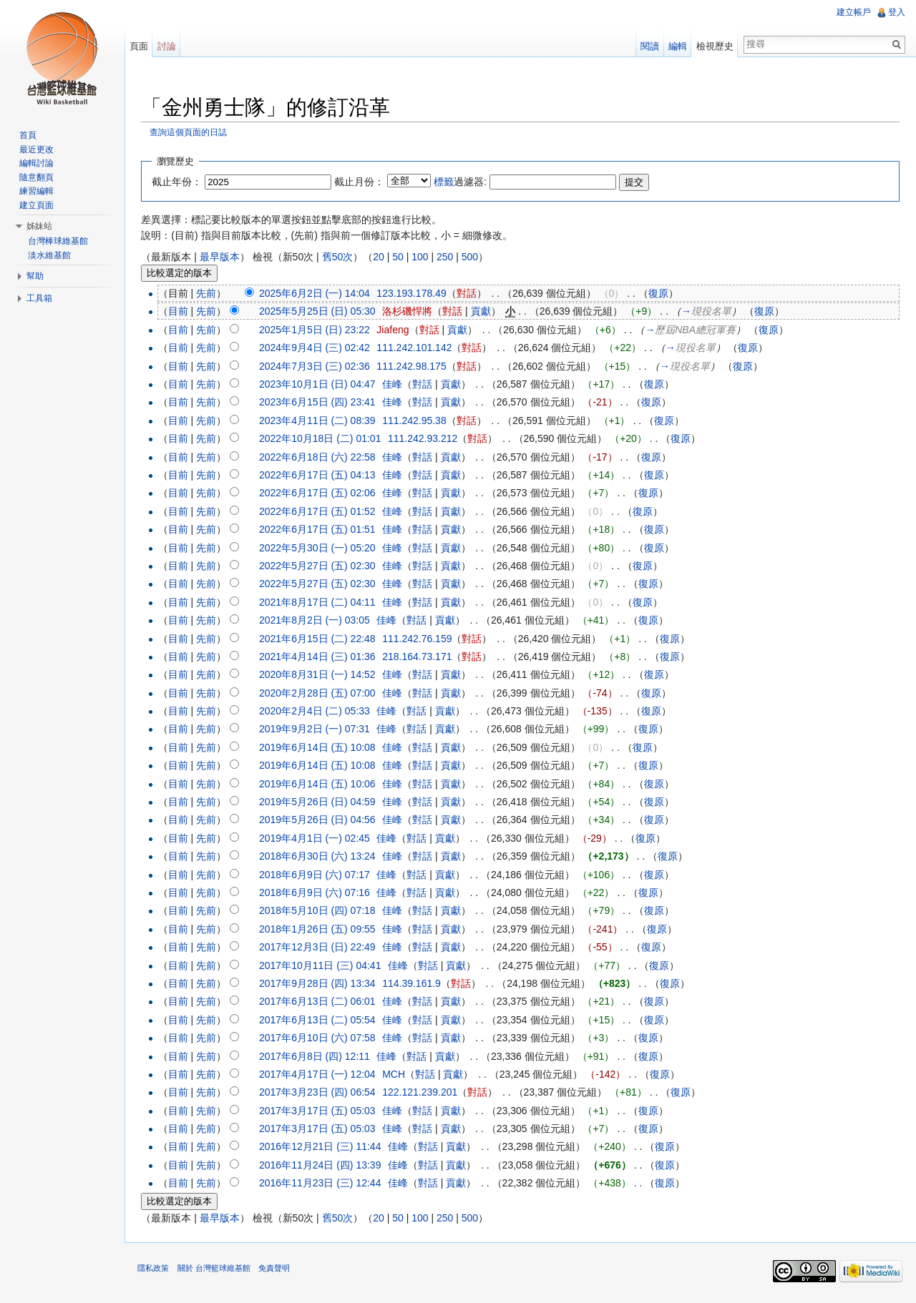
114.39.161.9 (414, 984)
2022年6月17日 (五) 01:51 (320, 530)
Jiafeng (395, 330)
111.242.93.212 (425, 439)
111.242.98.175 (414, 366)
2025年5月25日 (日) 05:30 (320, 312)
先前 (209, 294)
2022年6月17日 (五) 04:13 (320, 475)
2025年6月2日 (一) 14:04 (317, 294)
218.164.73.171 (419, 657)
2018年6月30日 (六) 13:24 (320, 856)
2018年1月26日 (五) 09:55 (320, 929)
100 (422, 256)
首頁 (27, 135)
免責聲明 (276, 1270)
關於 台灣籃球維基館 (216, 1270)
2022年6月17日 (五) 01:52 (320, 511)
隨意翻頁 (36, 177)
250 (447, 256)
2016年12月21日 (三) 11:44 (323, 1147)
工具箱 (39, 298)
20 (381, 256)
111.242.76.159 (419, 638)
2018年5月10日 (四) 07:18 (320, 911)
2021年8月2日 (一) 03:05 (317, 620)
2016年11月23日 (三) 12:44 (323, 1183)
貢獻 (483, 312)
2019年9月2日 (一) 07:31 (317, 729)
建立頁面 (36, 205)
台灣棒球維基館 (58, 241)
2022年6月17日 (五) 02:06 (320, 493)
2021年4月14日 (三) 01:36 (320, 657)
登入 (896, 12)
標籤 (447, 181)
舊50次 (340, 256)
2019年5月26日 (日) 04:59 (320, 802)
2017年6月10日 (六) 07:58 (320, 1038)
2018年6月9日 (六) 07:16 (317, 893)
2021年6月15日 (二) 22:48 (320, 638)
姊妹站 (39, 226)
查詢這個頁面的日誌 (191, 132)
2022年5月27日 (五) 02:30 (320, 566)
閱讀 (649, 46)
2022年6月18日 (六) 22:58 (320, 457)
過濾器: (463, 181)
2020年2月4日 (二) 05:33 (317, 711)
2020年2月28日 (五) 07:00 (320, 693)
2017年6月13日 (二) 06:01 (320, 1002)
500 (472, 256)
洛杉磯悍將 (410, 312)
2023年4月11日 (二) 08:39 (320, 420)
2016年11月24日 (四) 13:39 (323, 1165)
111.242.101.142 (416, 348)
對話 (469, 294)
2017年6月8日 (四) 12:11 (317, 1056)
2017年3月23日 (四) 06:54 (320, 1092)
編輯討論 (36, 163)
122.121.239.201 (422, 1092)
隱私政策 (156, 1270)
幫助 (35, 276)
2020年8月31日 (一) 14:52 (320, 675)
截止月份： (362, 181)
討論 (168, 46)
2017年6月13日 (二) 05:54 (320, 1020)
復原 (661, 294)
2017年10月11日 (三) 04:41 (323, 965)
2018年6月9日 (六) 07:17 (317, 874)
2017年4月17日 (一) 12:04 (320, 1075)
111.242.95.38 (417, 420)
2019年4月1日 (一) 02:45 (317, 838)
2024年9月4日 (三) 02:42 (317, 348)
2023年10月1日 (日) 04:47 (320, 384)
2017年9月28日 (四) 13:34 (320, 984)
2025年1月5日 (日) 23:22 (317, 330)
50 (400, 256)
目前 (180, 312)
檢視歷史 (714, 46)
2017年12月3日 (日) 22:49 (320, 947)
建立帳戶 (853, 12)
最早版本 (222, 256)
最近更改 (36, 149)
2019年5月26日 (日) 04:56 (320, 820)
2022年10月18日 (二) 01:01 (323, 439)
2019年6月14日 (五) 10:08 (320, 747)
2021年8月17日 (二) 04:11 (320, 602)
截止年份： (180, 181)
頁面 (140, 46)
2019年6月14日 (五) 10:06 (320, 784)
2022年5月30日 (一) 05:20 (320, 548)
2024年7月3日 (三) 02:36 (317, 366)
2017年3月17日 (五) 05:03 (320, 1110)
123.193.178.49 (414, 294)
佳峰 (395, 384)
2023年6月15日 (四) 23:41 (320, 402)
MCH (396, 1075)
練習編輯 (36, 191)
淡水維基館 (49, 255)
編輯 (677, 46)
